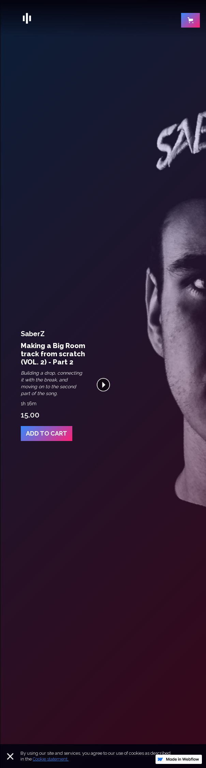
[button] (190, 22)
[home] (96, 18)
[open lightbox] (103, 384)
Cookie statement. (51, 759)
